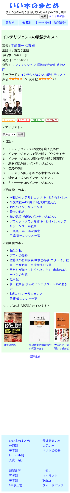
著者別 (26, 22)
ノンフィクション (24, 64)
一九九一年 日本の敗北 (25, 231)
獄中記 (14, 279)
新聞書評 (60, 22)
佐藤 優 (30, 45)
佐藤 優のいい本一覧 (23, 298)
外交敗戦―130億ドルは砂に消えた (33, 202)
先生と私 (16, 250)
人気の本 (49, 445)
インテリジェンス (33, 74)
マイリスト (50, 475)
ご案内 (47, 470)
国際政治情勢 (46, 64)
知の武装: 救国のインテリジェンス (33, 216)
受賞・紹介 (16, 460)
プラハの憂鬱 (19, 255)
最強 (49, 74)
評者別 (13, 475)
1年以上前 (15, 485)
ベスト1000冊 (57, 16)
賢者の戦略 (17, 211)
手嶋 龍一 (17, 45)
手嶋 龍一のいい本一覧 (25, 235)
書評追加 (34, 356)
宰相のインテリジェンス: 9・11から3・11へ (39, 197)
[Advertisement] (35, 396)
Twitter (47, 480)
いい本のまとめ (19, 440)
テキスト (60, 74)
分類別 (10, 22)
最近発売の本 (51, 440)
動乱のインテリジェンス (26, 207)
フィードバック (53, 485)
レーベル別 (43, 22)
